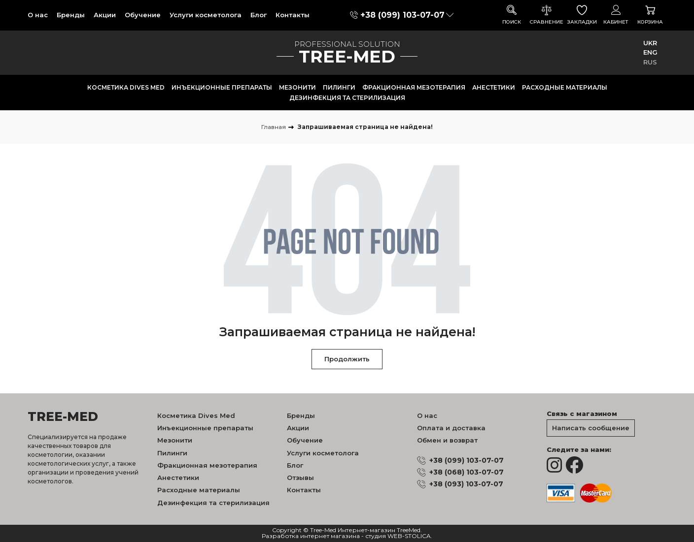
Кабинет (615, 15)
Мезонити (297, 87)
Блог (258, 15)
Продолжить (347, 359)
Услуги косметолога (206, 15)
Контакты (293, 15)
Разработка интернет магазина (311, 536)
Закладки (581, 15)
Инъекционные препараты (222, 87)
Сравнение (546, 15)
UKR (650, 43)
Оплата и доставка (451, 428)
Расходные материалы (564, 87)
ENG (650, 52)
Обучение (143, 15)
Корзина (649, 15)
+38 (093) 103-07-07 (466, 483)
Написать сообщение (590, 428)
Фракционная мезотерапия (413, 87)
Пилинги (339, 87)
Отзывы (300, 477)
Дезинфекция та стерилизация (347, 97)
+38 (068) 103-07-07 (466, 472)
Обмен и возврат (447, 440)
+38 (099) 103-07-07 (402, 15)
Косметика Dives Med (126, 87)
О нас (38, 15)
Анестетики (493, 87)
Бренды (71, 15)
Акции (105, 15)
